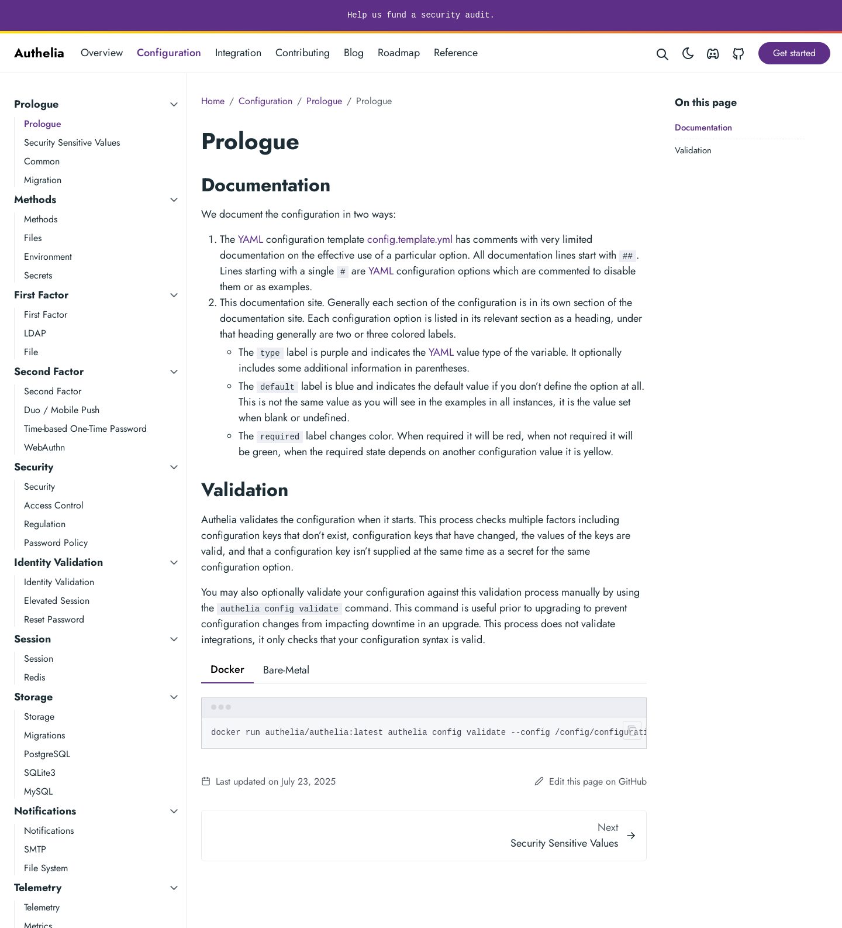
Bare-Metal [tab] (286, 670)
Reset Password (54, 619)
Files (33, 238)
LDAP (35, 333)
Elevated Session (56, 600)
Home (213, 101)
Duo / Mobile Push (61, 410)
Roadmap (399, 52)
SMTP (35, 849)
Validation (693, 150)
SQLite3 (40, 772)
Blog (354, 52)
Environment (48, 256)
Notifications (45, 811)
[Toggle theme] (688, 53)
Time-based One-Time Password (85, 428)
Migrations (44, 735)
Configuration (169, 52)
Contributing (302, 52)
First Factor (41, 295)
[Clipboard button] (629, 732)
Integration (238, 52)
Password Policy (56, 542)
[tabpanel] (424, 723)
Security (33, 467)
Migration (42, 180)
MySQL (38, 791)
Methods (35, 199)
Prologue (36, 104)
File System (46, 868)
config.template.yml (410, 239)
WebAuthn (44, 447)
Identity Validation (58, 562)
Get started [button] (794, 53)
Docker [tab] (227, 669)
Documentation (703, 127)
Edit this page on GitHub (590, 781)
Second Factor (49, 371)
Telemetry (37, 887)
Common (42, 161)
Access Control (54, 505)
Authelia (39, 52)
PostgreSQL (47, 754)
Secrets (38, 275)
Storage (33, 696)
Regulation (44, 524)
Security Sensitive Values (72, 142)
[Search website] (663, 53)
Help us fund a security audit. (421, 15)
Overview (102, 52)
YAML (250, 239)
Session (32, 639)
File (31, 352)
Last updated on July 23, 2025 (268, 781)
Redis (34, 677)
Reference (456, 52)
